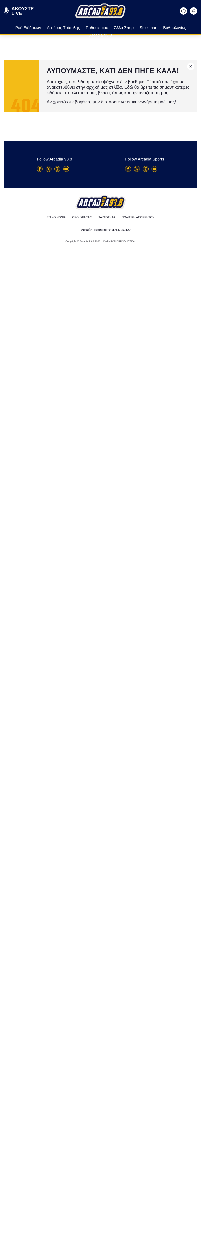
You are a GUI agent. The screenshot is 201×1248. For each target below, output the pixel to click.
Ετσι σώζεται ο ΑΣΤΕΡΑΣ (35, 249)
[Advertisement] (32, 446)
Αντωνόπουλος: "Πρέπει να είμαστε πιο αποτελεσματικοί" (58, 799)
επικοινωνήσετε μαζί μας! (135, 101)
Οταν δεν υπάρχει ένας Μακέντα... (35, 180)
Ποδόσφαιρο (84, 27)
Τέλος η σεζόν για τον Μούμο (48, 1241)
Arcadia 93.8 (178, 27)
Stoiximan (130, 27)
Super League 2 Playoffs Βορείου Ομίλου (150, 768)
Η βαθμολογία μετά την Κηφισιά (53, 911)
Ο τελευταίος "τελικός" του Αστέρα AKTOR (58, 396)
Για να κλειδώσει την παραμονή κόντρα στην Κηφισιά (178, 945)
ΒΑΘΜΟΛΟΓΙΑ (190, 379)
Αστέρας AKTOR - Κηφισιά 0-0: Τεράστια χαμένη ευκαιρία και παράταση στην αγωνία (51, 554)
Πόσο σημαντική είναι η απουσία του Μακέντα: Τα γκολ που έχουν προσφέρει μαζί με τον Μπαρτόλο (59, 1028)
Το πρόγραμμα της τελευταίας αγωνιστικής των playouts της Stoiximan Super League (50, 679)
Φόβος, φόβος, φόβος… (122, 252)
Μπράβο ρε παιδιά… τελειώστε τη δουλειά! (179, 836)
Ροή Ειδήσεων (24, 27)
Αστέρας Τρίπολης (54, 27)
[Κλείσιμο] (190, 66)
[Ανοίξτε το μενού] (193, 11)
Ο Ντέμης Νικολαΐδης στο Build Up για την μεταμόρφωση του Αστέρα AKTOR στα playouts (56, 1137)
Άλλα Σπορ (108, 27)
